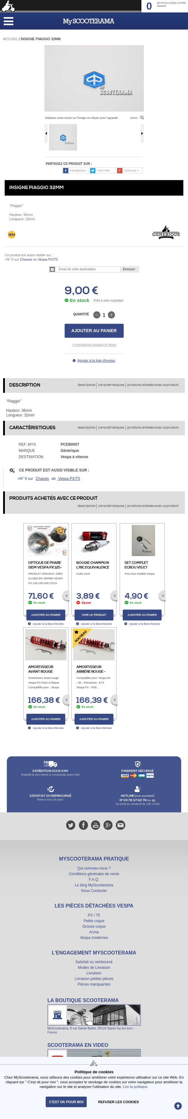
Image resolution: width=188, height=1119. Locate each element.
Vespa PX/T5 (47, 259)
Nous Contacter (94, 891)
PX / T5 (94, 915)
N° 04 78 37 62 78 (133, 800)
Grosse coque (94, 926)
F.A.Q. (94, 879)
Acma (94, 932)
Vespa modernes (94, 938)
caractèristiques (111, 385)
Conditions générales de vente (94, 874)
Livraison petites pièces (94, 979)
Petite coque (94, 921)
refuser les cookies (118, 1102)
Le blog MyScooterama (94, 885)
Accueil (10, 39)
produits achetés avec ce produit (153, 385)
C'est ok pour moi (66, 1102)
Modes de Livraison (94, 967)
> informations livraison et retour (94, 344)
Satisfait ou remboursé (93, 962)
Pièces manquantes (94, 984)
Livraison (93, 973)
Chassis (26, 259)
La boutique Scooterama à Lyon (94, 1015)
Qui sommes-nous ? (94, 868)
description (86, 385)
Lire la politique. (136, 1086)
